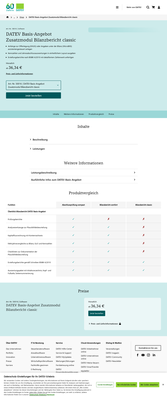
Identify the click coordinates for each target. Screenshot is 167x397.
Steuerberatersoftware (40, 348)
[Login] (159, 7)
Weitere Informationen (74, 114)
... (14, 17)
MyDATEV (85, 371)
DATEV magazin (112, 353)
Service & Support (63, 353)
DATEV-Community (114, 357)
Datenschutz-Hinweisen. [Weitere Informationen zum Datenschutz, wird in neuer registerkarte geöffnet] (38, 395)
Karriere (9, 365)
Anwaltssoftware (38, 353)
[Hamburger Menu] (119, 7)
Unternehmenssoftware (41, 357)
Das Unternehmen (13, 348)
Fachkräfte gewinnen (39, 365)
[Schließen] (163, 384)
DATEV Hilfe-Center (64, 348)
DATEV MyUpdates (63, 357)
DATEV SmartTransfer (90, 367)
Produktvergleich (96, 114)
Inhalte (56, 114)
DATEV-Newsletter (113, 361)
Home (7, 17)
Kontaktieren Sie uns (148, 348)
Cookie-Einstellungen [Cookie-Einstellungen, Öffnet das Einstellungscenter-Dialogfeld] (105, 385)
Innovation (10, 357)
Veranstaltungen (113, 348)
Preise (111, 114)
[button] (33, 85)
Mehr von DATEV (134, 7)
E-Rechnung (36, 369)
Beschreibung (38, 139)
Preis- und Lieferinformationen (19, 73)
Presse (8, 361)
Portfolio (9, 353)
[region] (83, 385)
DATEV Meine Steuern (90, 362)
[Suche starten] (147, 7)
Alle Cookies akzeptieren (149, 385)
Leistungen (37, 148)
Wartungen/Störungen (65, 361)
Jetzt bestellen (33, 95)
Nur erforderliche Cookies (126, 385)
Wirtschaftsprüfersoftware (42, 361)
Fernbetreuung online (65, 365)
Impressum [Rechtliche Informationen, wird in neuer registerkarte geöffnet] (50, 395)
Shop (22, 17)
